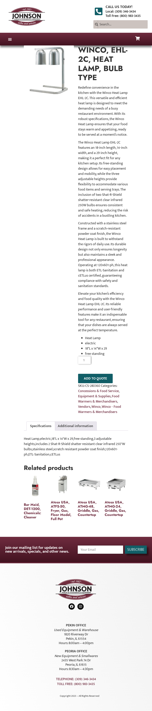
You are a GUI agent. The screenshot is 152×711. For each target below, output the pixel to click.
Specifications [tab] (40, 426)
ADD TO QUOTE (95, 378)
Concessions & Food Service (98, 391)
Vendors (84, 407)
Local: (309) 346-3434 (121, 11)
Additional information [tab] (75, 426)
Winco (96, 407)
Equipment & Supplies (94, 396)
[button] (10, 39)
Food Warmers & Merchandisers (98, 398)
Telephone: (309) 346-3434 (76, 679)
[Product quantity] (84, 360)
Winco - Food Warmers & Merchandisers (99, 409)
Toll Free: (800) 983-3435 (123, 16)
